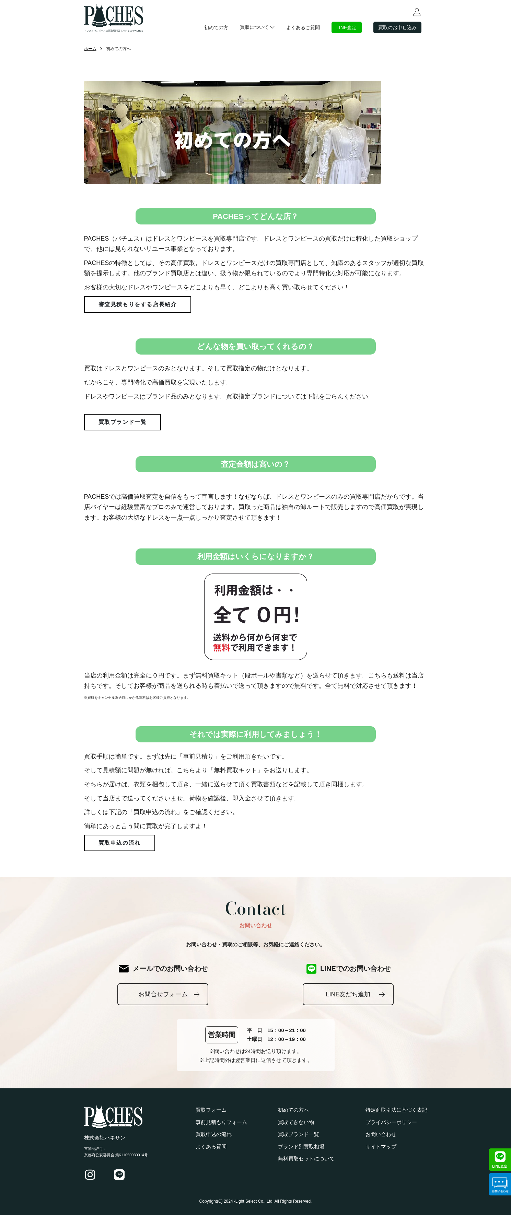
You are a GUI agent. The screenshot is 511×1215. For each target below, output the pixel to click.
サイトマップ (380, 1146)
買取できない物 (296, 1122)
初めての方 (209, 27)
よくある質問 (211, 1146)
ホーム (90, 48)
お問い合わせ (380, 1134)
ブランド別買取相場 (301, 1146)
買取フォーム (211, 1110)
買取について (247, 27)
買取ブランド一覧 (122, 422)
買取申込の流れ (119, 843)
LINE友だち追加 (348, 994)
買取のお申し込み (396, 27)
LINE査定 (343, 27)
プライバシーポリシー (391, 1122)
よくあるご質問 (298, 27)
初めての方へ (293, 1110)
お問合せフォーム (163, 994)
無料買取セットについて (306, 1158)
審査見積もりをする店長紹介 (137, 304)
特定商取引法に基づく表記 (396, 1110)
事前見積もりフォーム (221, 1122)
